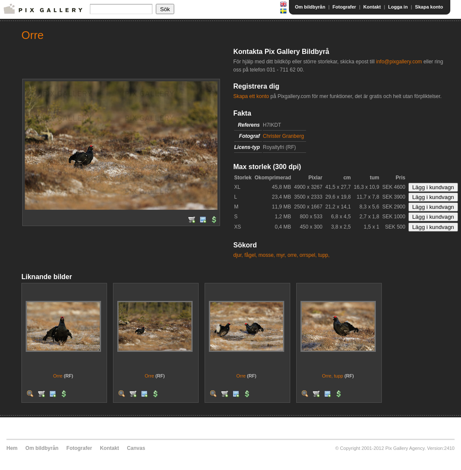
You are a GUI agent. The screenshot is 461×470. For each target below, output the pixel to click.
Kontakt (372, 6)
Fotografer (344, 6)
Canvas (136, 448)
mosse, (267, 255)
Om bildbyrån (310, 6)
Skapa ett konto (251, 96)
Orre (57, 375)
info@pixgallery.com (399, 62)
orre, (293, 255)
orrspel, (308, 255)
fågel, (250, 255)
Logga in (398, 6)
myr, (281, 255)
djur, (238, 255)
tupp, (324, 255)
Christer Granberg (283, 136)
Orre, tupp (332, 375)
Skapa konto (429, 6)
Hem (12, 448)
